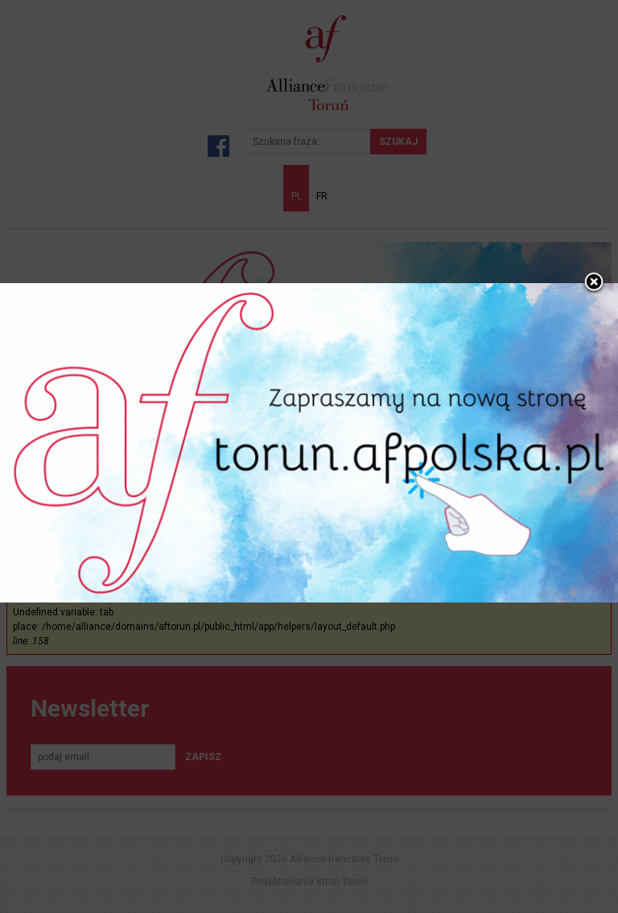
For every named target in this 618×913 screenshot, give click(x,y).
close (594, 269)
